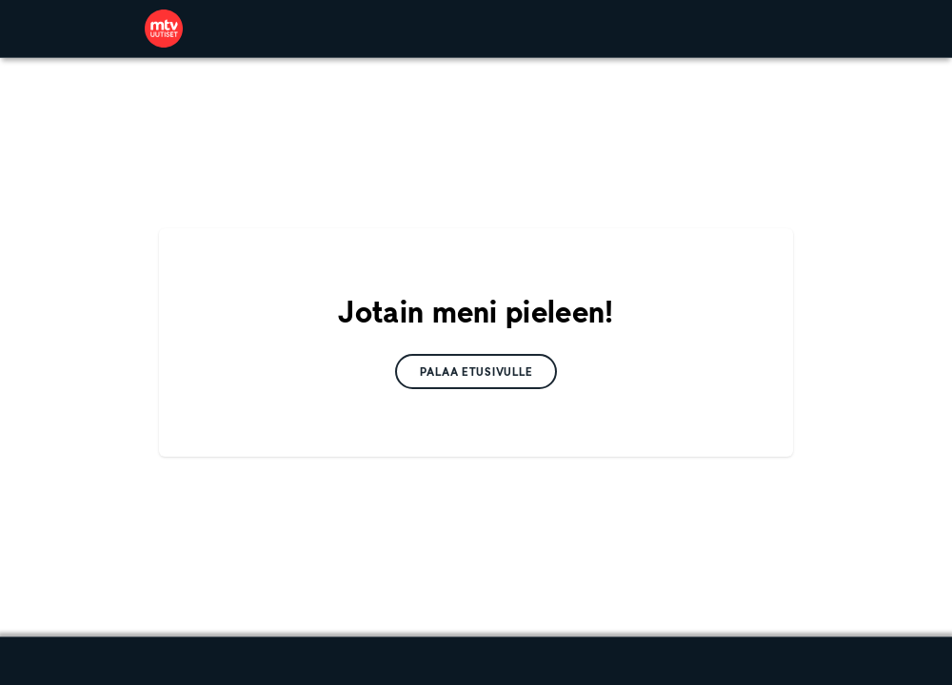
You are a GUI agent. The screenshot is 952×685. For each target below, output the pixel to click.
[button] (476, 371)
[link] (164, 29)
